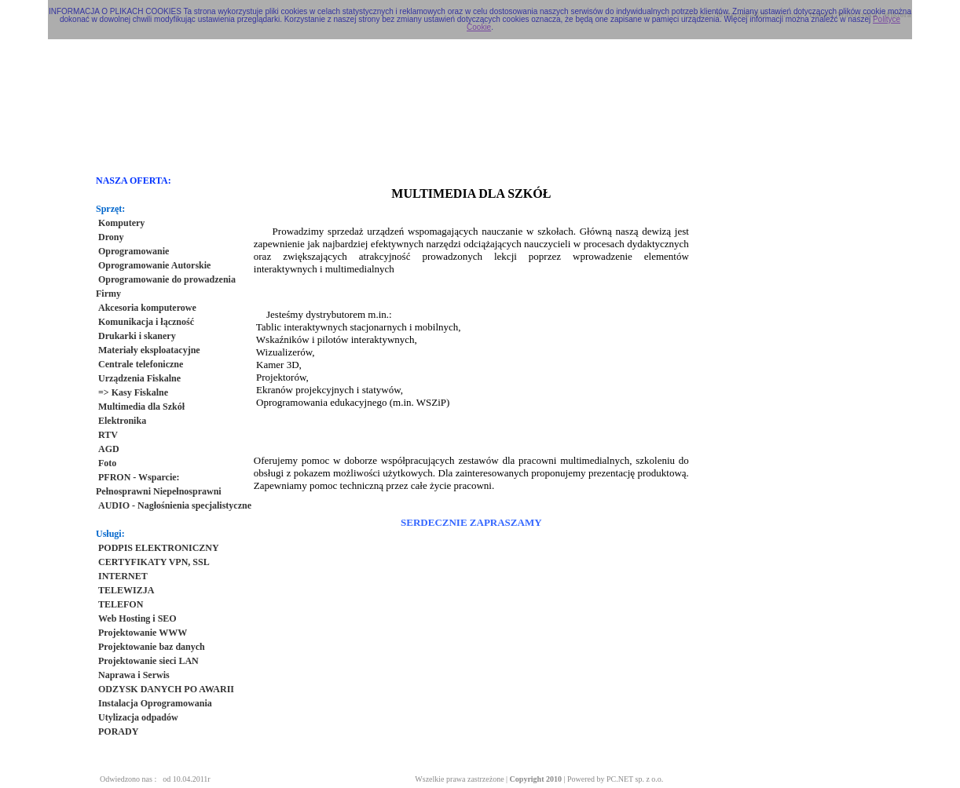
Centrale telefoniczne (140, 364)
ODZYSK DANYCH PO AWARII (166, 689)
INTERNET (123, 576)
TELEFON (120, 604)
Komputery (121, 222)
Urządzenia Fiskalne (139, 378)
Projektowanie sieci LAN (148, 660)
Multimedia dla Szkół (141, 406)
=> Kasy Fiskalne (133, 392)
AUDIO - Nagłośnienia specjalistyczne (174, 505)
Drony (110, 237)
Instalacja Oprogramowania (155, 703)
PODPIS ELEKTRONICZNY (158, 547)
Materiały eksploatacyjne (149, 350)
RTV (108, 434)
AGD (108, 448)
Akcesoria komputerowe (147, 307)
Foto (107, 463)
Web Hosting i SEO (137, 618)
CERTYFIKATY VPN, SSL (154, 561)
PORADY (118, 731)
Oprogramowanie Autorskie (154, 265)
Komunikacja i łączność (146, 321)
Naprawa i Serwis (134, 674)
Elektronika (122, 420)
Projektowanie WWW (142, 632)
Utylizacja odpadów (138, 717)
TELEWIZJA (126, 590)
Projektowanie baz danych (151, 646)
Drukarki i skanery (137, 335)
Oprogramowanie (133, 251)
